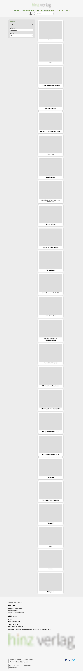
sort (32, 25)
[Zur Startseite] (41, 8)
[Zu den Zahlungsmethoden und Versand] (70, 660)
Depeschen (12, 21)
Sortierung (12, 28)
